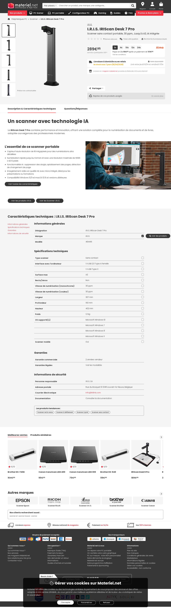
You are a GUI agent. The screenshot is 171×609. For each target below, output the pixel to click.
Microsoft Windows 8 (95, 330)
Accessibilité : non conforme (139, 568)
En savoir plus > (34, 595)
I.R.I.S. (89, 24)
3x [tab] (115, 47)
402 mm (89, 308)
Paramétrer (86, 602)
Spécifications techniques (19, 227)
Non (87, 280)
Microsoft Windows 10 (95, 319)
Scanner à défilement (64, 412)
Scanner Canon (148, 506)
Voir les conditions (119, 55)
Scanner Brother (117, 506)
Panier (161, 9)
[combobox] (49, 5)
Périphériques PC (19, 19)
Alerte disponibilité (155, 61)
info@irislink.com (93, 392)
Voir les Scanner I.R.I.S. (50, 200)
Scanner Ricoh (54, 506)
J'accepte (65, 602)
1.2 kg (88, 314)
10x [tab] (127, 47)
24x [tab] (139, 47)
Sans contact (92, 258)
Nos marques (133, 553)
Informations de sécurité (18, 233)
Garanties (12, 230)
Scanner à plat (82, 412)
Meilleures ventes (17, 434)
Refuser (106, 602)
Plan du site (132, 550)
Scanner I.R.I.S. (85, 506)
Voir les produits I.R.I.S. (21, 200)
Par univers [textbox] (49, 5)
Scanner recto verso (45, 412)
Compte (152, 9)
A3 (87, 274)
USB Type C (93, 269)
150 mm (89, 302)
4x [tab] (121, 47)
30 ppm (89, 286)
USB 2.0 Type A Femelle (98, 263)
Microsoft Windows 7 (95, 325)
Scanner (34, 19)
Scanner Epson (22, 506)
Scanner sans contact (100, 412)
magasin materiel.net (109, 71)
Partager (95, 88)
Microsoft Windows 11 (95, 336)
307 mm (89, 297)
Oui (87, 341)
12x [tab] (132, 47)
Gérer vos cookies (134, 565)
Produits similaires (40, 434)
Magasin (143, 9)
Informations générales (18, 224)
